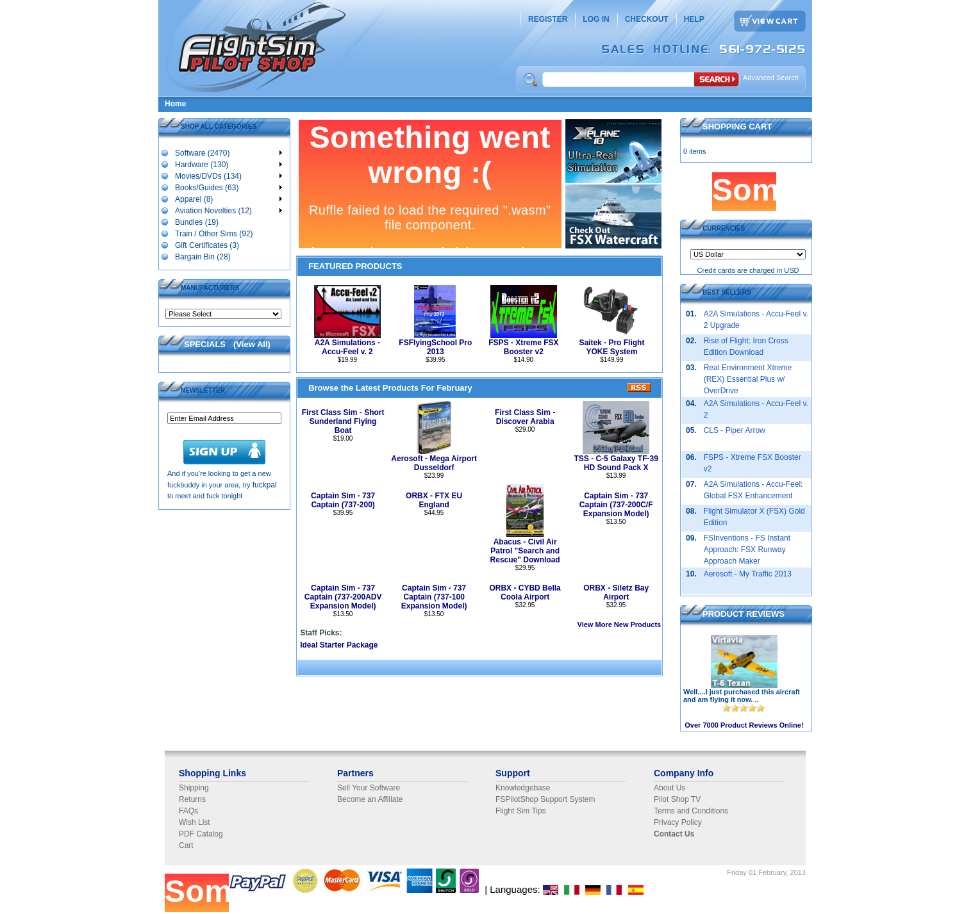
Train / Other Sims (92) (213, 233)
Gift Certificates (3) (206, 245)
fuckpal (265, 484)
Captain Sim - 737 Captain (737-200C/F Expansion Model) (616, 504)
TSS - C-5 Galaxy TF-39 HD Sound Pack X (616, 463)
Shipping (194, 787)
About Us (669, 787)
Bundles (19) (196, 221)
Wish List (194, 822)
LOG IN (596, 19)
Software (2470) (228, 152)
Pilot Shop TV (677, 799)
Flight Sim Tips (520, 810)
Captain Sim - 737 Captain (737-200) (343, 500)
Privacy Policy (678, 822)
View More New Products (619, 624)
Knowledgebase (522, 787)
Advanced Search (771, 77)
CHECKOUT (647, 19)
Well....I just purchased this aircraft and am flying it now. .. (741, 695)
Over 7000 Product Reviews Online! (744, 725)
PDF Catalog (201, 833)
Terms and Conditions (691, 810)
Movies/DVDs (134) (228, 175)
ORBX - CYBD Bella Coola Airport (524, 592)
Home (175, 103)
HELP (694, 19)
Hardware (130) (228, 164)
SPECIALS (205, 344)
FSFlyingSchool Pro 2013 (435, 347)
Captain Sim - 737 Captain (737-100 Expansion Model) (434, 596)
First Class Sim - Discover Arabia (525, 417)
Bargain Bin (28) (202, 256)
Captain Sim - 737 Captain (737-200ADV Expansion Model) (343, 596)
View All (251, 344)
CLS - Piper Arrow (734, 430)
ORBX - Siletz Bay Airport (616, 592)
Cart (186, 845)
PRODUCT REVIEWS (744, 614)
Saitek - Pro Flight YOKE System (611, 347)
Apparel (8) (228, 198)
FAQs (188, 810)
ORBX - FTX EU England (434, 500)
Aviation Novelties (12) (228, 210)
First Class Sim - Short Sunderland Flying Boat (343, 421)
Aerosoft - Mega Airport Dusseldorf (434, 463)
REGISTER (547, 19)
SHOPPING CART (737, 126)
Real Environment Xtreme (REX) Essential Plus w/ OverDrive (748, 379)
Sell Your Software (368, 787)
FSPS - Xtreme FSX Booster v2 (523, 347)
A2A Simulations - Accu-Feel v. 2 (347, 347)
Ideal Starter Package (339, 645)
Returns (192, 799)
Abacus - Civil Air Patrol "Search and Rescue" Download (525, 550)
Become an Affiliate (370, 799)
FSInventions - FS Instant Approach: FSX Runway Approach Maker (747, 550)
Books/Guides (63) (228, 187)
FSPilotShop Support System (545, 799)
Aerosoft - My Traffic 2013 (748, 573)
